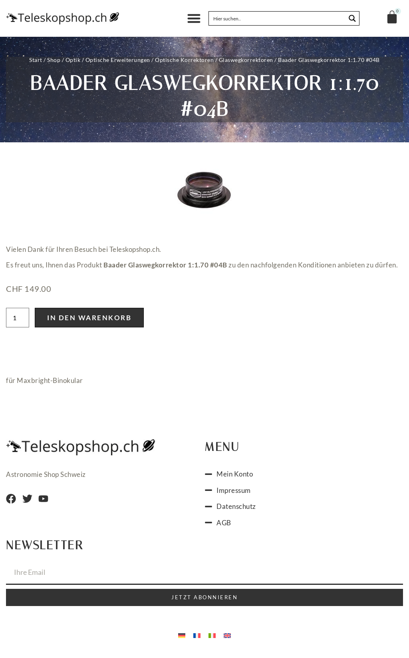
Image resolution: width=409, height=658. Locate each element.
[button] (193, 18)
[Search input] (277, 18)
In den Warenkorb (89, 320)
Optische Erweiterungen (117, 59)
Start (35, 59)
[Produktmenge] (17, 320)
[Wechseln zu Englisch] (227, 637)
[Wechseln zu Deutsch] (181, 637)
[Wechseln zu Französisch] (196, 637)
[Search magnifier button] (352, 18)
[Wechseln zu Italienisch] (212, 637)
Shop (53, 59)
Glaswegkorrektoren (246, 59)
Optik (73, 59)
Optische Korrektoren (184, 59)
